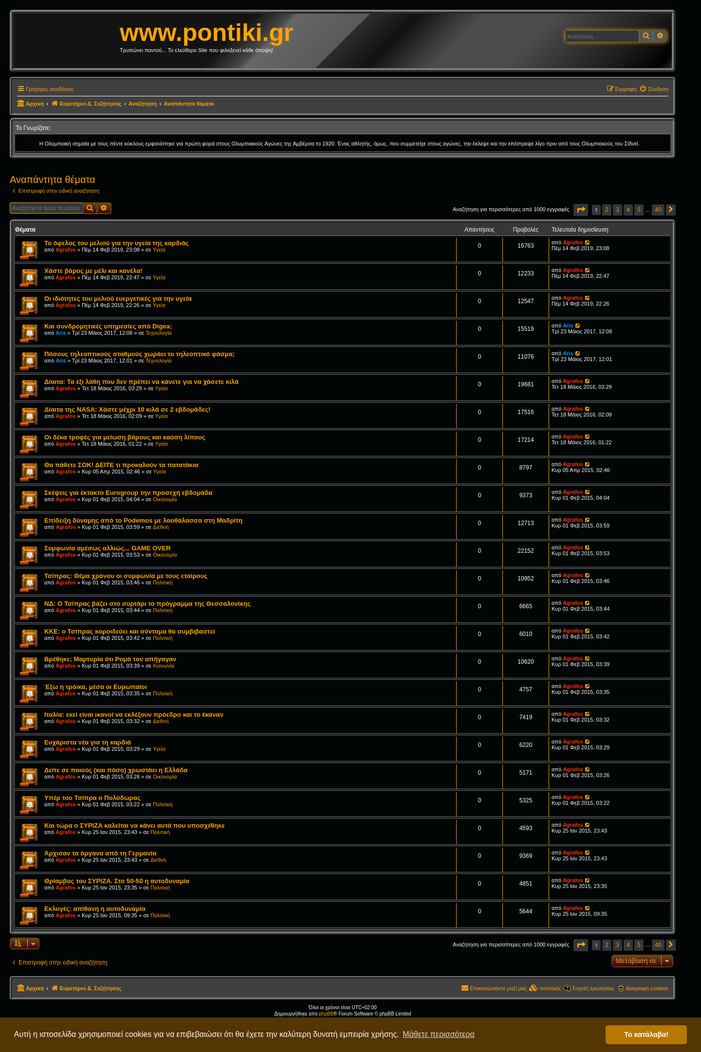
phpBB (326, 1013)
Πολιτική (162, 582)
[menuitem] (653, 89)
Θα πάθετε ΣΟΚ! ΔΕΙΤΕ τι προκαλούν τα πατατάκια (121, 465)
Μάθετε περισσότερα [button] (439, 1034)
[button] (580, 210)
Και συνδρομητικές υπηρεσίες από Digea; (108, 326)
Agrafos (65, 250)
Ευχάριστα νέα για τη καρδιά (87, 742)
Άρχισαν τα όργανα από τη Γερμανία (100, 853)
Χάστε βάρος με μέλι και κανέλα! (93, 270)
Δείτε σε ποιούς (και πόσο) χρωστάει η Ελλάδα (115, 770)
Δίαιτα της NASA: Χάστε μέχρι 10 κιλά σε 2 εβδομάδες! (127, 409)
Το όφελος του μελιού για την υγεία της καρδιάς (116, 243)
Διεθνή (160, 527)
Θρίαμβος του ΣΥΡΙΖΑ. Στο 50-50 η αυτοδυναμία (116, 881)
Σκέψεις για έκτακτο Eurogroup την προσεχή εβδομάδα (128, 492)
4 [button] (628, 209)
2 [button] (607, 209)
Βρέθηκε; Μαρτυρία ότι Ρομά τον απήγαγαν (110, 659)
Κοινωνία (163, 666)
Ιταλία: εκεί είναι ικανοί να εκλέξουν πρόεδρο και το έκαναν (133, 714)
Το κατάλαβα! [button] (646, 1034)
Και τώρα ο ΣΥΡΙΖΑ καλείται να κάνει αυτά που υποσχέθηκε (134, 825)
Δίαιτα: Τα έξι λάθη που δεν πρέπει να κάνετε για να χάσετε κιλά (141, 381)
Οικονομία (165, 499)
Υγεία (159, 250)
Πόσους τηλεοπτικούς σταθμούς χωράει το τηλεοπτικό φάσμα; (139, 354)
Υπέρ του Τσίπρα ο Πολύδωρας (92, 797)
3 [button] (617, 209)
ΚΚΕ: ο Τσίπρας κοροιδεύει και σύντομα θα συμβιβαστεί (129, 631)
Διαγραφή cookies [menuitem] (647, 988)
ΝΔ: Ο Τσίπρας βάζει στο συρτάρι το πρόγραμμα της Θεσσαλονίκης (147, 603)
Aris (60, 333)
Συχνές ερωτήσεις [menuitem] (593, 988)
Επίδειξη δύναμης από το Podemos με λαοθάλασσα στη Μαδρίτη (143, 520)
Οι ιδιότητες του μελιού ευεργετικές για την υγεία (118, 298)
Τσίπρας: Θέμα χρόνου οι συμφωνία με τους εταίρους (125, 576)
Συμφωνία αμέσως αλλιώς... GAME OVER (107, 548)
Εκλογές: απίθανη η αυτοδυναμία (95, 908)
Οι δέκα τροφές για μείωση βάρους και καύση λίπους (124, 437)
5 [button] (639, 209)
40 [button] (658, 209)
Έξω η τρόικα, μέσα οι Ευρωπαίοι (95, 686)
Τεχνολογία (158, 333)
